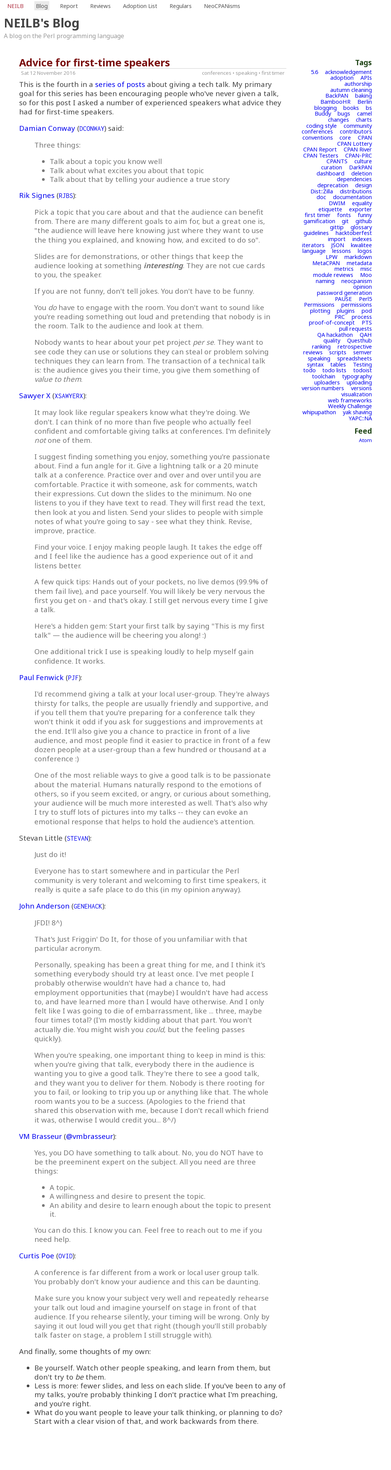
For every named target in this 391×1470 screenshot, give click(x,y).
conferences (317, 131)
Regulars (181, 6)
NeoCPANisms (222, 6)
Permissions (319, 304)
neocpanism (356, 281)
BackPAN (336, 95)
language (314, 250)
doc (321, 197)
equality (362, 203)
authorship (358, 83)
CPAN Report (320, 149)
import (337, 239)
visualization (356, 394)
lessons (341, 250)
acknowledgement (348, 72)
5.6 (314, 72)
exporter (360, 209)
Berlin (364, 101)
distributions (356, 191)
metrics (344, 268)
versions (361, 388)
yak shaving (357, 412)
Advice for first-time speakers (94, 62)
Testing (362, 364)
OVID (65, 1256)
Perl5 (365, 298)
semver (362, 352)
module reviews (333, 274)
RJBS (66, 195)
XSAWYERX (69, 396)
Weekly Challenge (350, 406)
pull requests (355, 328)
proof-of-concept (332, 322)
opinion (362, 286)
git (345, 221)
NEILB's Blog (41, 22)
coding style (321, 125)
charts (364, 119)
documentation (352, 197)
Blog (42, 6)
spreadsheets (354, 358)
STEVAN (77, 838)
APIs (366, 77)
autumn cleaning (351, 89)
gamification (319, 221)
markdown (358, 257)
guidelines (316, 232)
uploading (359, 382)
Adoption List (140, 6)
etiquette (330, 209)
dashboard (330, 173)
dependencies (354, 179)
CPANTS (336, 161)
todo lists (334, 370)
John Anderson (44, 905)
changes (338, 119)
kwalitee (361, 245)
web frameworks (350, 400)
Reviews (100, 6)
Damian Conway (47, 128)
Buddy (323, 113)
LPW (332, 257)
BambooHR (335, 101)
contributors (356, 131)
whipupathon (319, 412)
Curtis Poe (36, 1255)
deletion (361, 173)
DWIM (337, 203)
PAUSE (343, 298)
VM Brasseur (40, 1136)
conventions (317, 137)
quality (331, 340)
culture (363, 161)
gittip (337, 227)
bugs (344, 113)
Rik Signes (37, 195)
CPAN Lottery (354, 143)
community (358, 125)
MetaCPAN (326, 263)
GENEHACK (88, 906)
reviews (313, 352)
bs (369, 107)
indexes (362, 239)
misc (366, 268)
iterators (313, 245)
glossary (361, 227)
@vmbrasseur (89, 1136)
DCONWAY (91, 128)
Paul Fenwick (41, 677)
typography (357, 376)
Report (69, 6)
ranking (321, 346)
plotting (320, 310)
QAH (366, 334)
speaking (319, 358)
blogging (325, 107)
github (363, 221)
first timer (318, 215)
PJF (73, 678)
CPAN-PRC (358, 155)
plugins (346, 310)
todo (309, 370)
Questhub (359, 340)
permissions (356, 304)
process (362, 316)
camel (364, 113)
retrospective (355, 346)
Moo (366, 274)
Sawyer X (34, 395)
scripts (337, 352)
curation (331, 167)
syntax (315, 364)
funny (365, 215)
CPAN (365, 137)
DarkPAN (360, 167)
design (363, 185)
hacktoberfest (354, 232)
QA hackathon (335, 334)
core (345, 137)
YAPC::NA (360, 418)
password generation (344, 292)
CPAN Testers (320, 155)
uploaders (327, 382)
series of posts (120, 84)
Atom (365, 440)
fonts (344, 215)
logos (365, 250)
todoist (362, 370)
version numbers (323, 388)
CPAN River (358, 149)
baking (363, 95)
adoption (342, 77)
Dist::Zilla (321, 191)
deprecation (332, 185)
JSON (337, 245)
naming (325, 281)
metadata (359, 263)
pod (367, 310)
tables (338, 364)
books (351, 107)
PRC (339, 316)
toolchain (323, 376)
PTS (367, 322)
